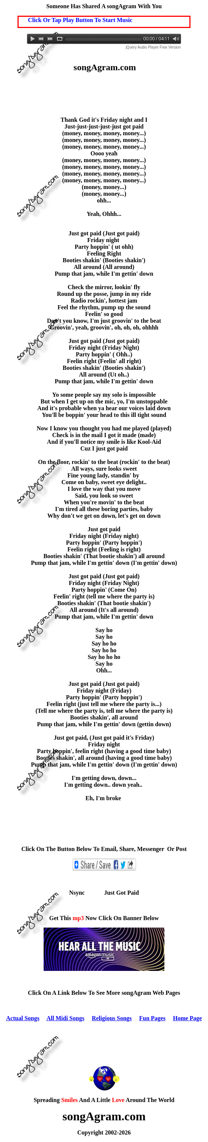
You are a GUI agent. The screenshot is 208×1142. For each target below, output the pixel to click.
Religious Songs (112, 1018)
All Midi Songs (65, 1018)
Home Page (187, 1018)
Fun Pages (152, 1018)
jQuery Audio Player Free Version (153, 47)
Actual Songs (22, 1018)
